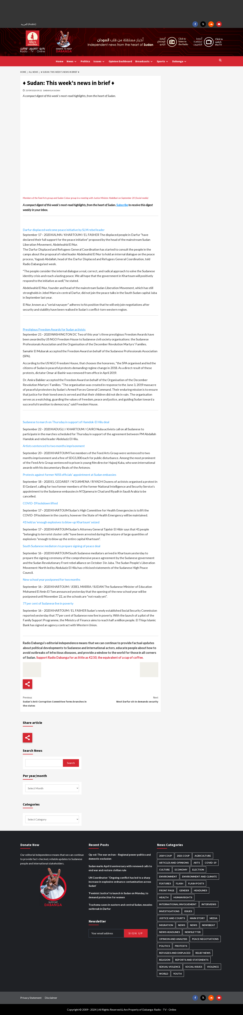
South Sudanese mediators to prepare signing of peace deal (61, 546)
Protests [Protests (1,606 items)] (181, 945)
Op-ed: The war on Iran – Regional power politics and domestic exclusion (120, 856)
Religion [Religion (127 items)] (164, 959)
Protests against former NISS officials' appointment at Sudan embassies (69, 474)
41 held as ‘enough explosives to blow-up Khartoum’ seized (61, 522)
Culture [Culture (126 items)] (164, 869)
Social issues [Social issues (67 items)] (193, 966)
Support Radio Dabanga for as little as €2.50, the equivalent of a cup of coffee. (89, 657)
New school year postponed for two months (51, 579)
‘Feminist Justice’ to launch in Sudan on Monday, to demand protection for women (118, 895)
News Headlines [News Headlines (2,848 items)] (169, 932)
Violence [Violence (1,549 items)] (213, 966)
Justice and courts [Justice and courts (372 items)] (172, 918)
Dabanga (179, 61)
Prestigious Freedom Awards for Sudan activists (54, 329)
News (72, 61)
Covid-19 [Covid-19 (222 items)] (210, 862)
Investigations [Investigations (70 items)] (169, 911)
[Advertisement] (121, 10)
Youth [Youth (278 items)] (177, 973)
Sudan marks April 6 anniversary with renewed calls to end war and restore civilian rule (120, 868)
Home (59, 61)
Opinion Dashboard (120, 61)
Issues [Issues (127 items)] (188, 911)
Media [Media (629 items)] (213, 918)
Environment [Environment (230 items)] (168, 876)
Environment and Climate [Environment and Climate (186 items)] (199, 876)
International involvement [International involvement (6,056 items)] (178, 904)
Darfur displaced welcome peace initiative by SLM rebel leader (64, 230)
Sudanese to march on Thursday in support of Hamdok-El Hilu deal (66, 422)
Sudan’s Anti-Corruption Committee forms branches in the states (56, 701)
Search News (32, 750)
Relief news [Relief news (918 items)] (202, 952)
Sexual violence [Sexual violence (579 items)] (169, 966)
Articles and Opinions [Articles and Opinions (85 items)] (174, 862)
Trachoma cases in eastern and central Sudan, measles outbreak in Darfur (120, 906)
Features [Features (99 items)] (165, 883)
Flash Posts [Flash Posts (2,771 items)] (196, 883)
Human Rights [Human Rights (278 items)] (182, 897)
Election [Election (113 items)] (198, 869)
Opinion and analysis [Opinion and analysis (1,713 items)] (173, 939)
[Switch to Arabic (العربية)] (29, 24)
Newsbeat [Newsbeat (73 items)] (208, 925)
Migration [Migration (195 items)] (166, 925)
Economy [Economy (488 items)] (181, 869)
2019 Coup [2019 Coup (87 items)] (165, 855)
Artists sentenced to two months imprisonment (54, 446)
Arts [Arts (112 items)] (197, 862)
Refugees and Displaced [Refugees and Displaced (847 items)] (175, 952)
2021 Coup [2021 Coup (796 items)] (183, 855)
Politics (85, 61)
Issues (99, 61)
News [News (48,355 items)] (181, 925)
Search (71, 762)
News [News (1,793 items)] (193, 925)
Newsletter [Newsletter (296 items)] (193, 932)
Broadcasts (144, 61)
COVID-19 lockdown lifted (40, 503)
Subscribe (122, 205)
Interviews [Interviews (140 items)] (208, 904)
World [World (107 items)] (163, 973)
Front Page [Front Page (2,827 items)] (166, 890)
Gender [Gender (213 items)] (184, 890)
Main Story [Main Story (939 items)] (197, 918)
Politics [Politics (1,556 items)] (164, 945)
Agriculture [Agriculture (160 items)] (203, 855)
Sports (163, 61)
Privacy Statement (31, 997)
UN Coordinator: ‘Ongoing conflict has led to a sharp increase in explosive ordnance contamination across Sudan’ (120, 881)
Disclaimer (51, 997)
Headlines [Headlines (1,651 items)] (200, 890)
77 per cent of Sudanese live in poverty (48, 603)
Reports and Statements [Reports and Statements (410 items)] (191, 959)
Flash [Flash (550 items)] (179, 883)
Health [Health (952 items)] (164, 897)
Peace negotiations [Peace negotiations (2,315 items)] (205, 939)
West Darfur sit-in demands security (124, 699)
